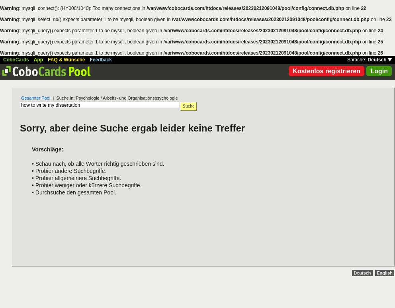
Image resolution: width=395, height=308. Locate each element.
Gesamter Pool (35, 98)
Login (379, 71)
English (385, 273)
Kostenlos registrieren (326, 71)
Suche (188, 106)
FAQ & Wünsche (66, 60)
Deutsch (380, 60)
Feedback (101, 60)
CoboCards (16, 60)
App (38, 60)
